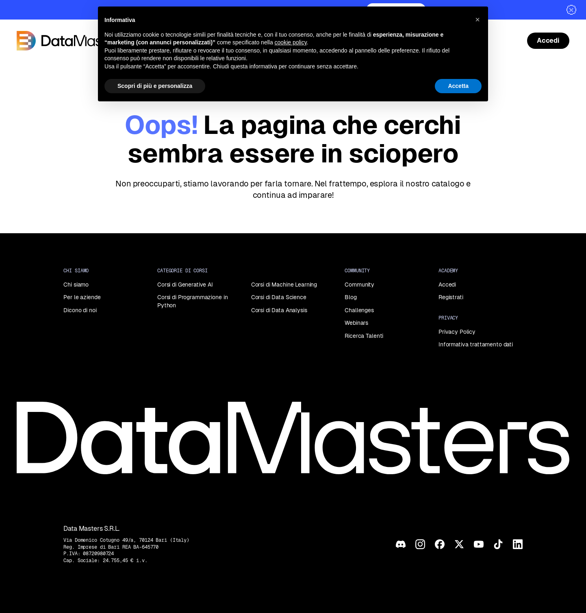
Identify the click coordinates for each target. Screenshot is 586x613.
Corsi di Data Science (278, 297)
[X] (459, 544)
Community (359, 284)
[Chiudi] (571, 10)
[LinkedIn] (518, 544)
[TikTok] (498, 544)
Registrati (450, 297)
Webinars (356, 323)
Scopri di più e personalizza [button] (154, 86)
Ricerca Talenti (364, 336)
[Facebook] (440, 544)
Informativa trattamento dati (475, 344)
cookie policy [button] (291, 42)
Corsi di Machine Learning (284, 284)
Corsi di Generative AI (185, 284)
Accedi (447, 284)
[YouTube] (479, 544)
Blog (350, 297)
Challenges (359, 310)
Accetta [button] (458, 86)
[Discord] (401, 544)
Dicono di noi (79, 310)
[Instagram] (420, 544)
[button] (477, 19)
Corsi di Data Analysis (279, 310)
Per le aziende (81, 297)
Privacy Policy (456, 331)
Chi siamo (76, 284)
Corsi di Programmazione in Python (192, 301)
